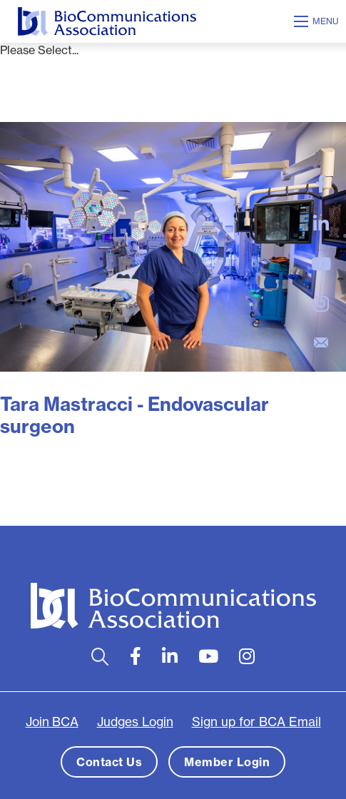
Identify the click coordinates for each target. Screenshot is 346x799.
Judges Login (135, 722)
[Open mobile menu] (318, 21)
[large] (321, 184)
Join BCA (52, 722)
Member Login (227, 762)
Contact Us (109, 762)
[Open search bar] (100, 657)
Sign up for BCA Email (256, 722)
